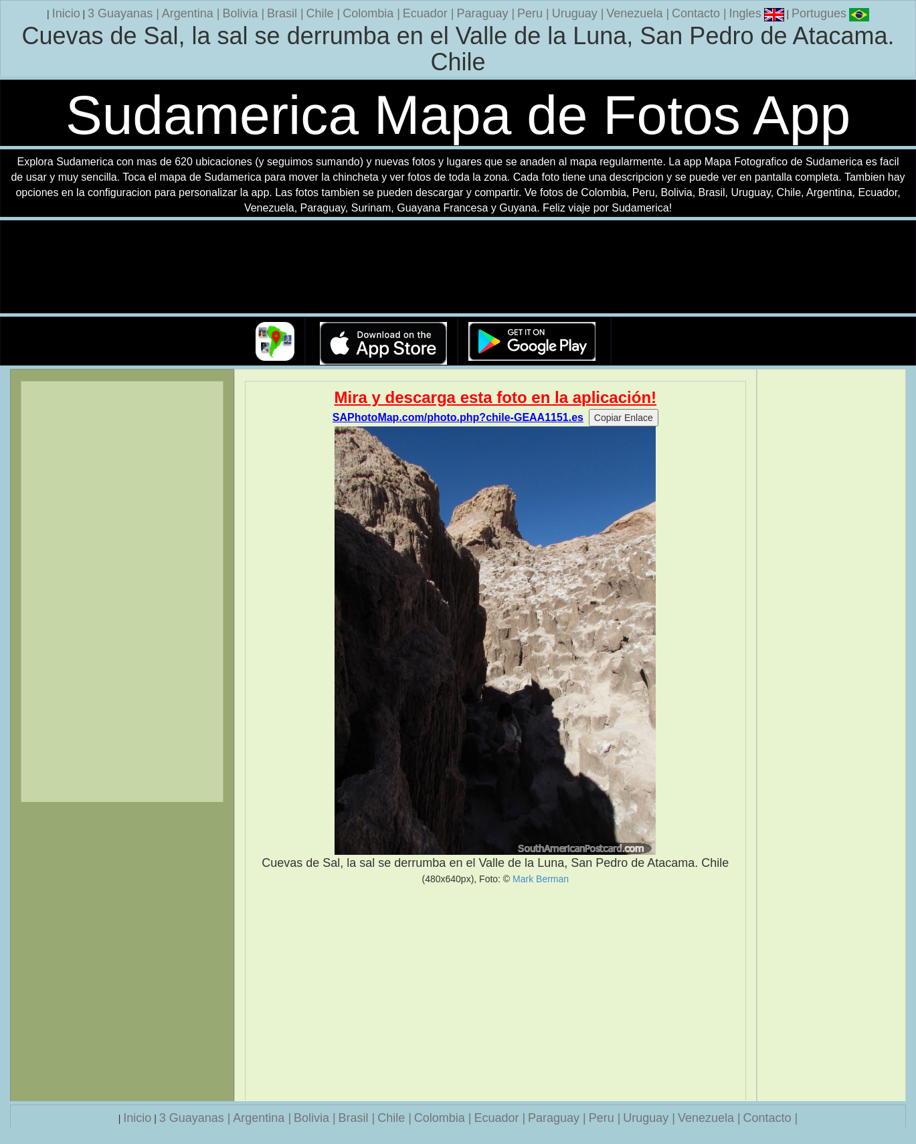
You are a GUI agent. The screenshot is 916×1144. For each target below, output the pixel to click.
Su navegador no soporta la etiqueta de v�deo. (458, 267)
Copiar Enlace (623, 417)
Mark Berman (541, 879)
